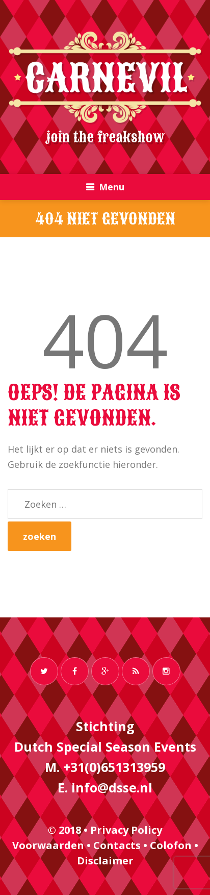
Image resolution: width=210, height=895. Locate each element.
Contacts (117, 845)
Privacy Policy (126, 830)
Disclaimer (105, 860)
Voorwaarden (48, 845)
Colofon (171, 845)
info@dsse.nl (111, 787)
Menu (111, 187)
